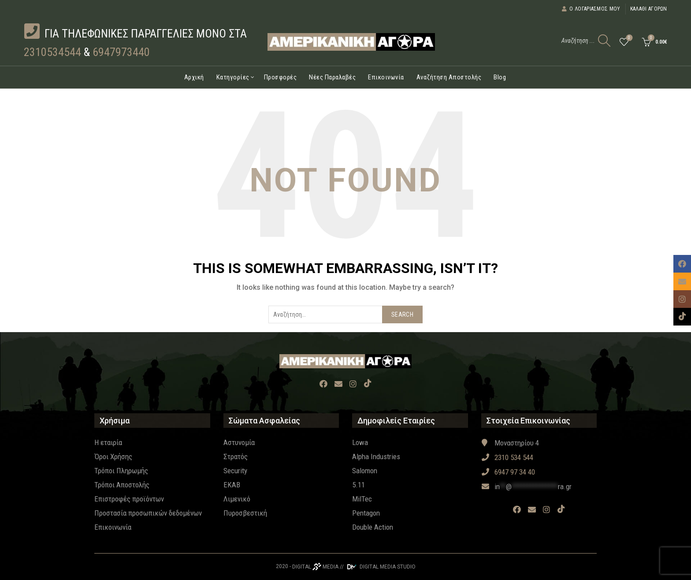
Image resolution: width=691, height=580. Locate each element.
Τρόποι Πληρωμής (121, 470)
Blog (500, 77)
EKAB (231, 484)
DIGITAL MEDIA (315, 567)
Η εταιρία (108, 442)
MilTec (362, 498)
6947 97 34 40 (508, 472)
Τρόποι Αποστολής (121, 484)
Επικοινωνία (386, 77)
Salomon (364, 470)
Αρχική (194, 77)
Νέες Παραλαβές (332, 77)
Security (235, 470)
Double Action (372, 527)
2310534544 (52, 52)
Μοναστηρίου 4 (510, 442)
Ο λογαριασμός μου (590, 9)
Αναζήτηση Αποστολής (449, 77)
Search (402, 314)
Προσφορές (280, 77)
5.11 (358, 484)
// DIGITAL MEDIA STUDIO (378, 567)
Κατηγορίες (232, 77)
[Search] (604, 40)
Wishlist (628, 38)
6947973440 (121, 52)
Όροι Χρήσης (113, 456)
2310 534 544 (507, 457)
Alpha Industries (376, 456)
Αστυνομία (239, 442)
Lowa (360, 442)
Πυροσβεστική (245, 513)
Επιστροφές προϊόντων (129, 498)
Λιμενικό (236, 498)
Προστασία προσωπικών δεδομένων (148, 513)
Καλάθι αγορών (648, 9)
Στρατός (235, 456)
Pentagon (366, 513)
